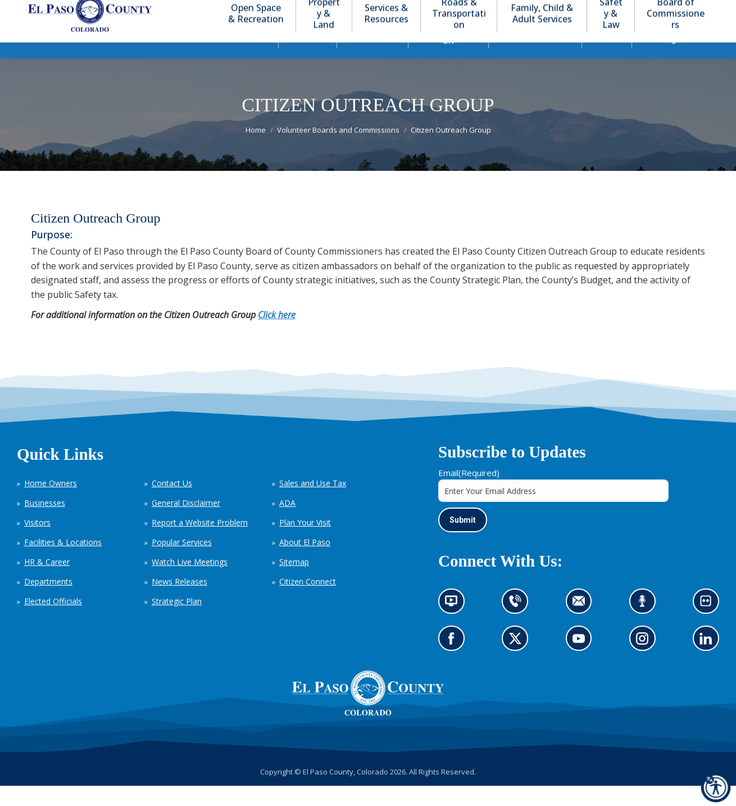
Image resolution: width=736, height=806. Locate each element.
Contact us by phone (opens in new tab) (518, 624)
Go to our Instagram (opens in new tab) (645, 662)
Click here (277, 335)
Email (468, 493)
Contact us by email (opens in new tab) (582, 624)
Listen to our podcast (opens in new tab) (645, 624)
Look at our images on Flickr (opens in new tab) (709, 624)
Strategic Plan (177, 621)
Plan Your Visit (305, 542)
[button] (664, 10)
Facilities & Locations (63, 562)
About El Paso (304, 562)
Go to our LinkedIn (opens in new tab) (709, 662)
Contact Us (172, 503)
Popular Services (182, 562)
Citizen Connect (307, 601)
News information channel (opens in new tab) (454, 624)
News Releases (179, 601)
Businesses (44, 523)
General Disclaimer (186, 523)
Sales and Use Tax (312, 503)
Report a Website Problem (200, 542)
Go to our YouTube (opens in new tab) (582, 662)
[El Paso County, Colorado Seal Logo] (368, 733)
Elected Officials (53, 621)
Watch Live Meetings (190, 582)
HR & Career (47, 582)
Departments (48, 601)
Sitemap (294, 582)
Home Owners (50, 503)
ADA (287, 523)
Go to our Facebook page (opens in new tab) (454, 662)
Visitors (37, 542)
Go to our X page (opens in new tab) (518, 662)
